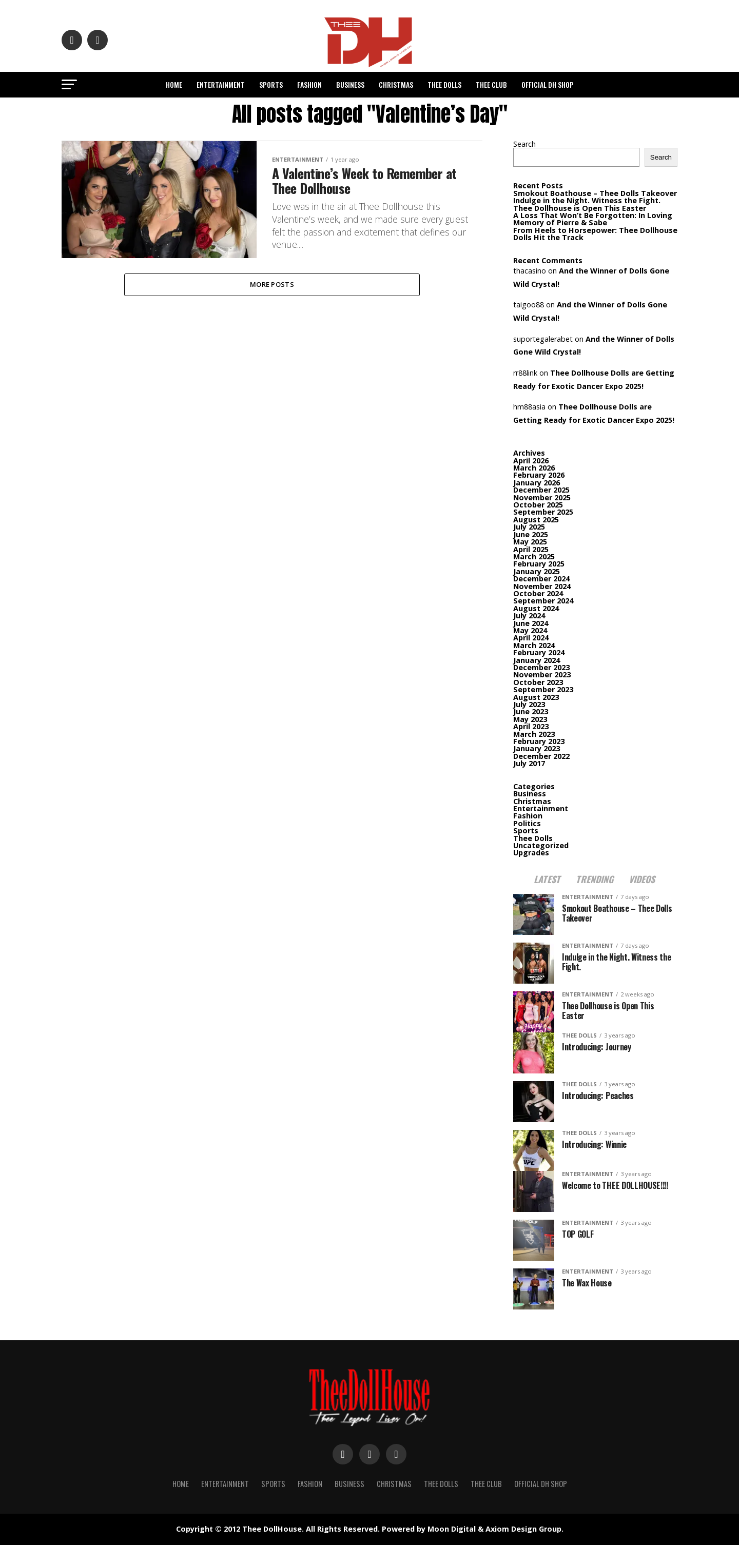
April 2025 (531, 549)
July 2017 (529, 763)
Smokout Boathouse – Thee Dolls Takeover (595, 193)
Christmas (396, 84)
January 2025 (536, 571)
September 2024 (543, 600)
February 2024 (539, 652)
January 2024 (536, 660)
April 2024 (531, 637)
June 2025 (530, 534)
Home (174, 84)
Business (350, 84)
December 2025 (541, 490)
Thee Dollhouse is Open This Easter (580, 208)
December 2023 (541, 667)
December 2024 (541, 578)
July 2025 (529, 527)
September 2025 (543, 512)
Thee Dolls (444, 84)
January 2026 (536, 482)
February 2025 (539, 564)
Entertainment (221, 84)
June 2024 (530, 623)
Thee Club (491, 84)
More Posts (272, 284)
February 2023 (539, 741)
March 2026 (534, 468)
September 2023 (543, 689)
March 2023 (534, 734)
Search (524, 144)
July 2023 (529, 704)
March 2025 (534, 556)
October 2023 (538, 682)
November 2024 (542, 586)
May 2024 (530, 630)
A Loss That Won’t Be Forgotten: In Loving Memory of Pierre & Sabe (592, 218)
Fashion (309, 84)
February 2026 (539, 475)
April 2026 (531, 460)
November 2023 (542, 674)
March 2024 (534, 645)
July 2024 (529, 615)
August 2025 (536, 519)
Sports (271, 84)
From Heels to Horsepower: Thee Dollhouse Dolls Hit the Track (595, 233)
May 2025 (530, 541)
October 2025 (538, 505)
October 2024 (538, 593)
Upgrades (531, 852)
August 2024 (536, 608)
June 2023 (530, 711)
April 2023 (531, 726)
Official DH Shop (547, 84)
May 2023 (530, 719)
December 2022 (541, 756)
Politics (527, 823)
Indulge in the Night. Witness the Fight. (586, 200)
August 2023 (536, 697)
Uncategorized (541, 845)
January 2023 (536, 748)
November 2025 (542, 497)
